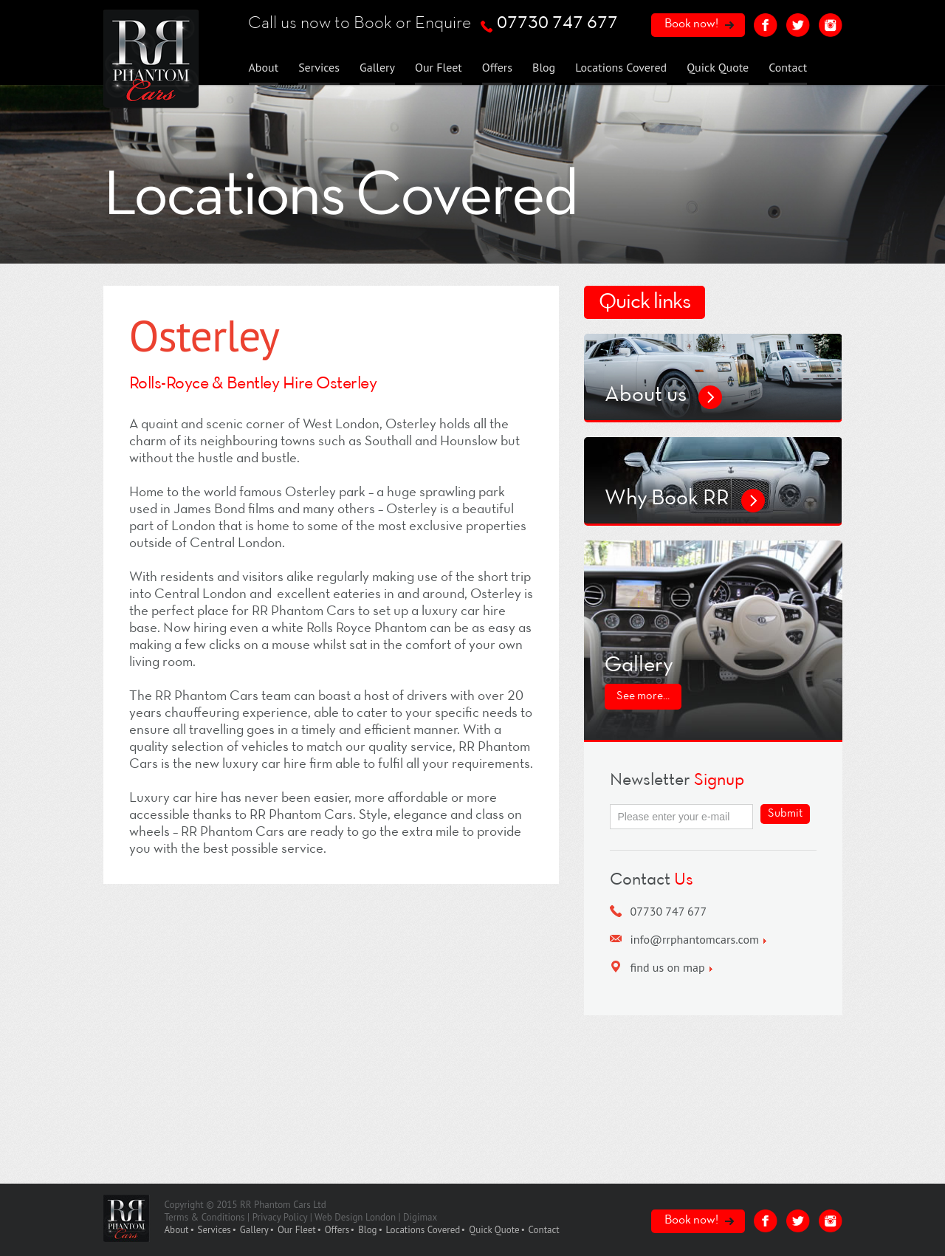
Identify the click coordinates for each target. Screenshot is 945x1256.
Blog (543, 67)
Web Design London (355, 1217)
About (264, 67)
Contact (788, 67)
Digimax (420, 1217)
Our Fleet (438, 67)
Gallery (377, 67)
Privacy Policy (280, 1217)
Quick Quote (718, 67)
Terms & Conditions (205, 1217)
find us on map (667, 967)
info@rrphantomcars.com (695, 939)
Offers (497, 67)
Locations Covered (621, 67)
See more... (643, 696)
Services (319, 67)
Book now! (691, 24)
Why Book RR (667, 499)
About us (646, 395)
